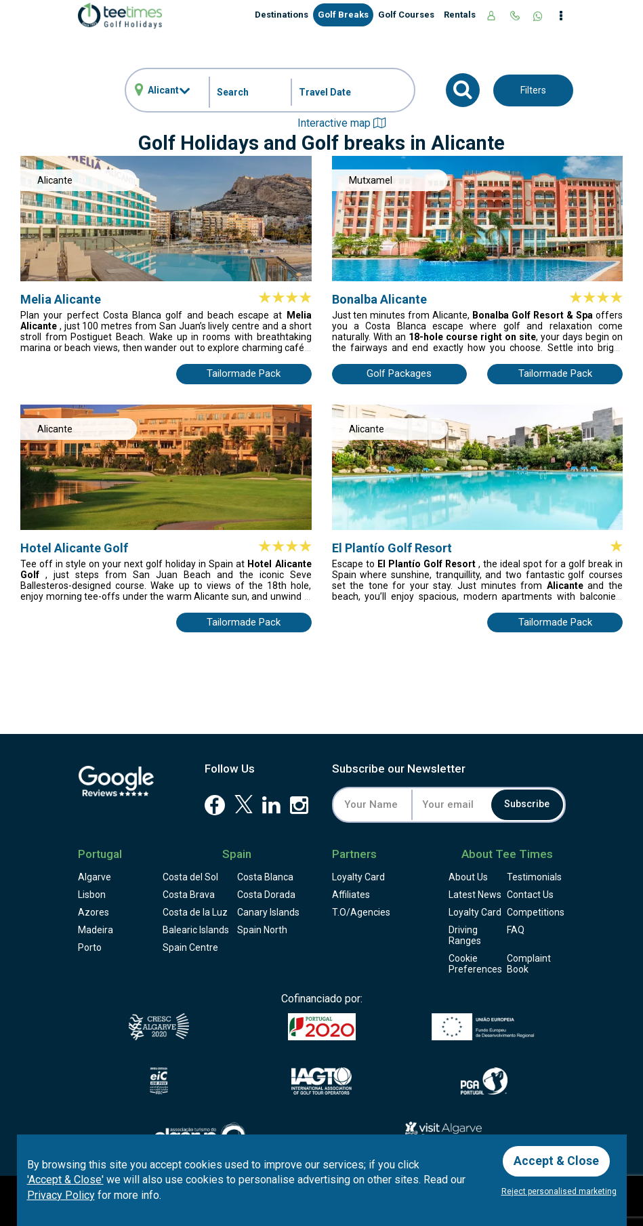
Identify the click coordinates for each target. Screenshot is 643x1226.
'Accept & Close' (65, 1178)
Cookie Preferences (475, 964)
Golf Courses (406, 14)
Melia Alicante (60, 299)
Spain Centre (190, 947)
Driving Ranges (465, 935)
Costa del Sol (190, 877)
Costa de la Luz (195, 912)
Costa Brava (189, 894)
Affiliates (351, 894)
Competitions (535, 912)
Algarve (94, 877)
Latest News (475, 894)
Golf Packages (399, 373)
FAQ (515, 929)
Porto (90, 947)
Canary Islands (268, 912)
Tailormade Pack (244, 373)
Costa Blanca (265, 877)
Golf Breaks (343, 14)
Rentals (460, 14)
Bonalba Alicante (379, 299)
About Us (468, 877)
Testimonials (534, 877)
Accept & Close (557, 1160)
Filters (533, 90)
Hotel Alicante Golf (74, 548)
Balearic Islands (196, 929)
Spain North (262, 929)
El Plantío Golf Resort (392, 548)
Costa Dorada (266, 894)
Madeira (95, 929)
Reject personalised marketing (559, 1191)
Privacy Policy (61, 1194)
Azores (93, 912)
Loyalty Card (358, 877)
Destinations (281, 14)
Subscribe (526, 804)
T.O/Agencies (361, 912)
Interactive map (341, 123)
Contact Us (530, 894)
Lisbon (92, 894)
